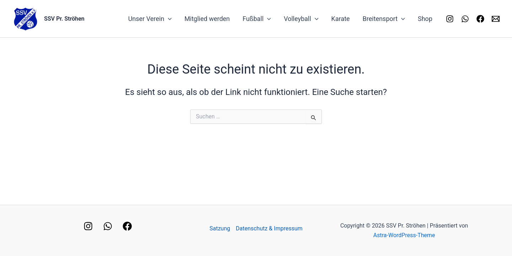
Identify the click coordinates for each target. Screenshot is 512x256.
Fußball (256, 19)
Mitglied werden (207, 18)
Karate (340, 18)
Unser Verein (149, 19)
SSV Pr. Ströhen (64, 18)
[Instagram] (450, 19)
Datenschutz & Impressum (269, 228)
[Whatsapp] (465, 19)
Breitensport (384, 19)
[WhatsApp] (107, 226)
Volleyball (301, 19)
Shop (425, 18)
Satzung (219, 228)
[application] (168, 19)
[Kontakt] (496, 19)
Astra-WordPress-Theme (404, 235)
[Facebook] (480, 19)
